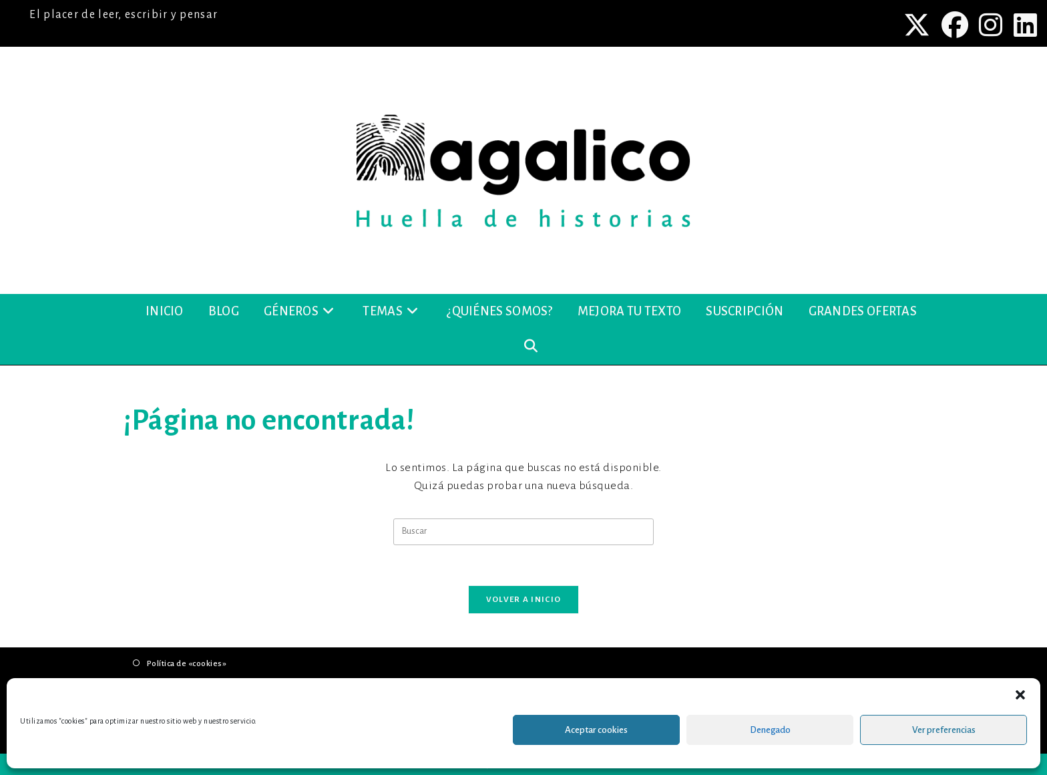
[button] (1020, 695)
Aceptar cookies (596, 730)
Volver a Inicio (524, 599)
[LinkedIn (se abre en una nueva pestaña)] (1024, 24)
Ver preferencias (944, 730)
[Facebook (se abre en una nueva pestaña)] (956, 24)
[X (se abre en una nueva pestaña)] (918, 24)
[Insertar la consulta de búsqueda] (523, 531)
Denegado (770, 730)
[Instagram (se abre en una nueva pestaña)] (992, 24)
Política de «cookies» (187, 663)
